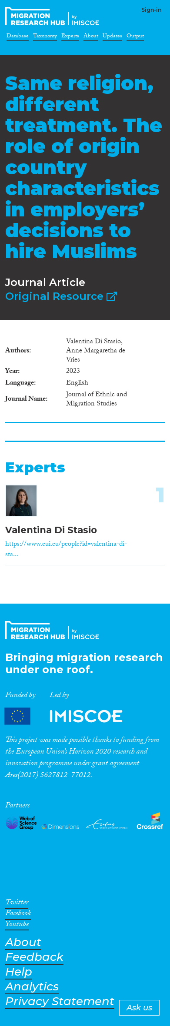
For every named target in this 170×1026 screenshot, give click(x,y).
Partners (71, 716)
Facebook (18, 915)
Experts (70, 37)
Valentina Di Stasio (51, 530)
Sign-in (151, 10)
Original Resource (61, 296)
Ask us (139, 1008)
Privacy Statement (59, 1001)
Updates (112, 37)
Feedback (34, 957)
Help (18, 972)
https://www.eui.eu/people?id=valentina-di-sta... (66, 550)
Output (135, 37)
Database (18, 37)
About (90, 37)
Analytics (32, 986)
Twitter (16, 904)
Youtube (17, 925)
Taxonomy (45, 37)
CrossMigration (54, 16)
